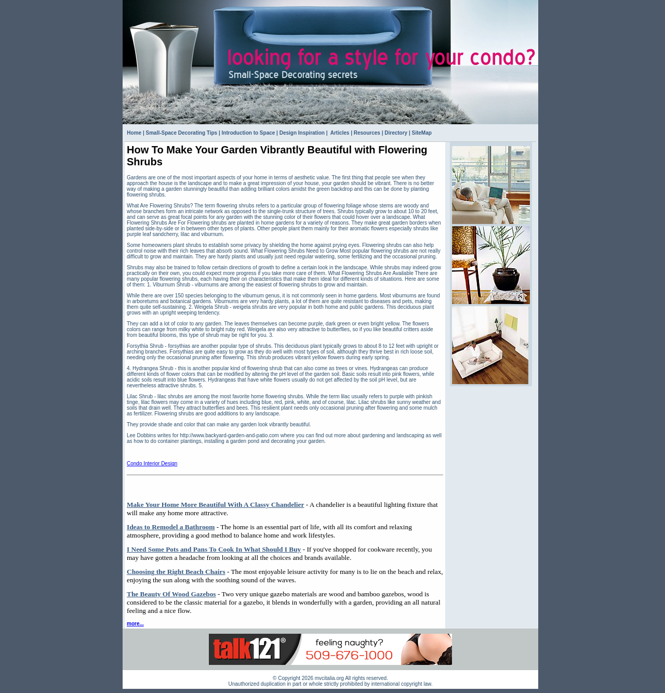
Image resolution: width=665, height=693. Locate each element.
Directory (395, 133)
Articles (339, 133)
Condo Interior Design (152, 463)
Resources (367, 133)
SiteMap (422, 133)
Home (134, 133)
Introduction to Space (248, 133)
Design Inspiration (302, 133)
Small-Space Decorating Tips (182, 133)
